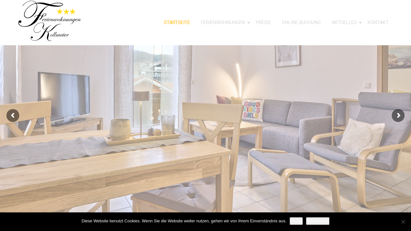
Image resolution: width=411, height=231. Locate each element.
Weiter (296, 220)
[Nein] (403, 221)
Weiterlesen (317, 220)
